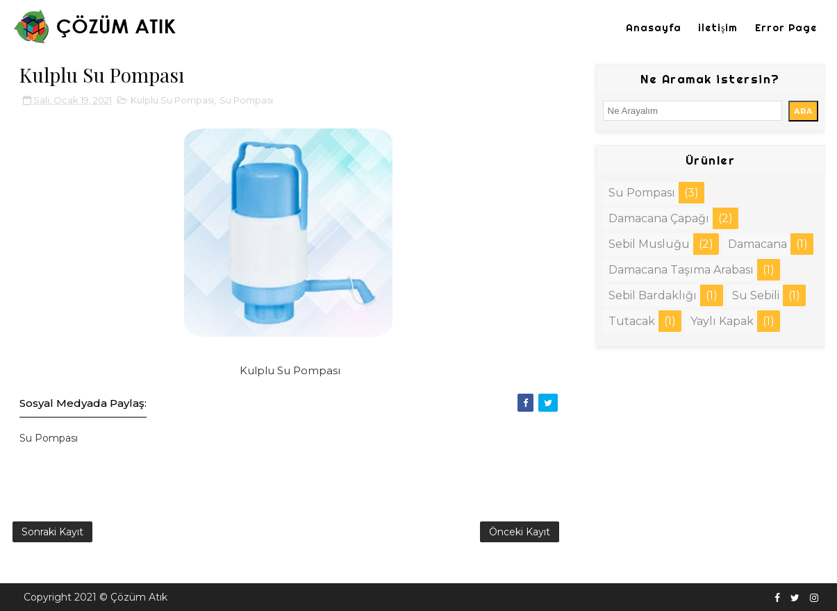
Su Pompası (246, 100)
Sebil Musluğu (649, 244)
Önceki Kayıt (519, 532)
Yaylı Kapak (722, 321)
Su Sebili (755, 295)
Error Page (786, 28)
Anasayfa (653, 28)
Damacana (757, 244)
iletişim (718, 28)
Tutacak (631, 321)
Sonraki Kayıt (52, 532)
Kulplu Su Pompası (172, 100)
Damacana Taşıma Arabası (681, 269)
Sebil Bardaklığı (652, 295)
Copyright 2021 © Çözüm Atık (95, 597)
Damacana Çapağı (658, 218)
